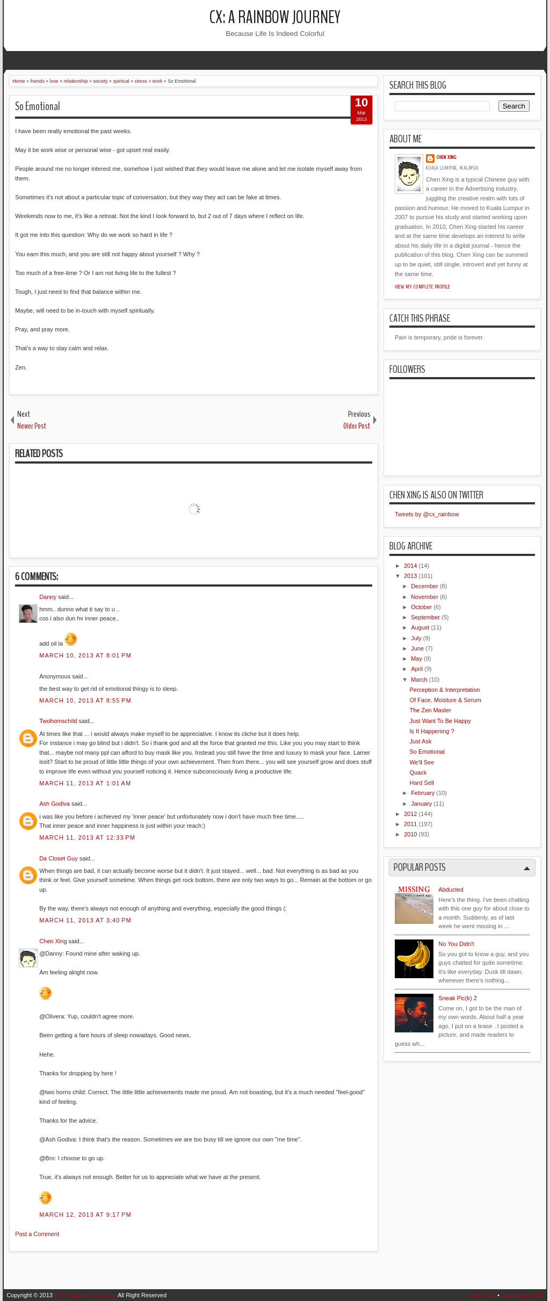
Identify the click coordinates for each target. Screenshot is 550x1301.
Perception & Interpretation (444, 689)
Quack (417, 772)
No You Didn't (456, 944)
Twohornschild (58, 721)
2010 (410, 834)
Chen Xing (53, 941)
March (419, 679)
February (423, 793)
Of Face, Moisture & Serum (445, 700)
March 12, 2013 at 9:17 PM (85, 1214)
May (416, 658)
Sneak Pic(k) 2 (457, 998)
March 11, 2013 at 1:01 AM (85, 783)
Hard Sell (421, 782)
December (424, 586)
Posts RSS (481, 1295)
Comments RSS (522, 1295)
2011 (410, 824)
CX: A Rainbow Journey (275, 17)
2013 (410, 576)
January (421, 803)
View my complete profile (422, 287)
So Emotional (37, 106)
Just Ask (420, 741)
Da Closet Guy (58, 858)
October (421, 607)
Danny (47, 597)
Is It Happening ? (431, 731)
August (420, 627)
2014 (410, 565)
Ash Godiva (54, 803)
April (417, 669)
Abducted (450, 889)
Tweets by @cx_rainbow (427, 514)
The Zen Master (430, 710)
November (424, 597)
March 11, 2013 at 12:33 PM (87, 837)
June (417, 648)
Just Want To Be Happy (440, 721)
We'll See (421, 762)
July (416, 638)
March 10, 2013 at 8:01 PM (85, 655)
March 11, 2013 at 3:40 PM (85, 920)
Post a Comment (37, 1234)
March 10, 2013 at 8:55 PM (85, 700)
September (425, 617)
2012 (410, 814)
